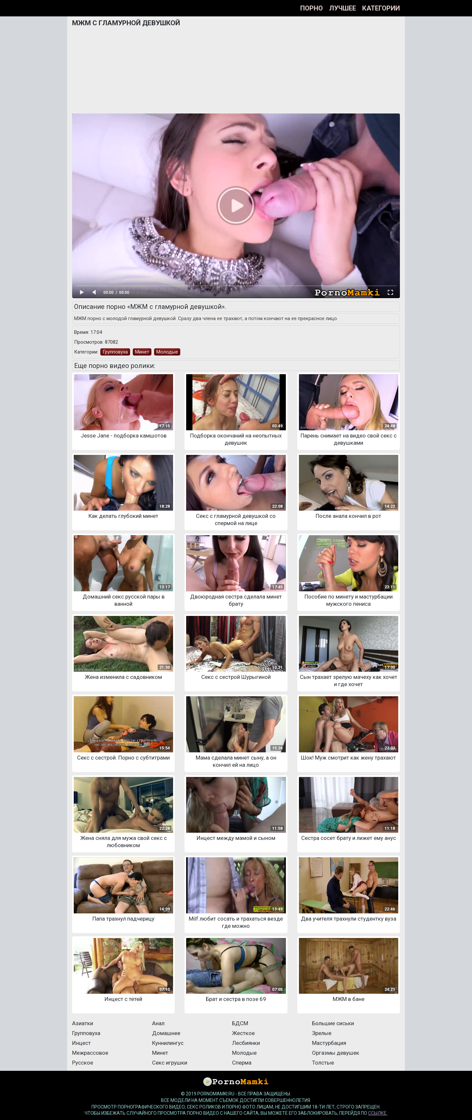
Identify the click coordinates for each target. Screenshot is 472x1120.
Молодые (167, 352)
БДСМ (240, 1023)
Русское (82, 1062)
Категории (381, 8)
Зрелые (321, 1033)
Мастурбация (329, 1043)
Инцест (81, 1043)
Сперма (241, 1062)
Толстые (323, 1062)
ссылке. (377, 1113)
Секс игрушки (169, 1062)
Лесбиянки (246, 1043)
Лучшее (342, 8)
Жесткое (243, 1033)
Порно (311, 8)
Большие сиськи (333, 1023)
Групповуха (115, 352)
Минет (142, 352)
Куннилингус (168, 1043)
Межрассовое (90, 1052)
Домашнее (166, 1033)
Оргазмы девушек (335, 1052)
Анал (158, 1023)
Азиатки (82, 1023)
